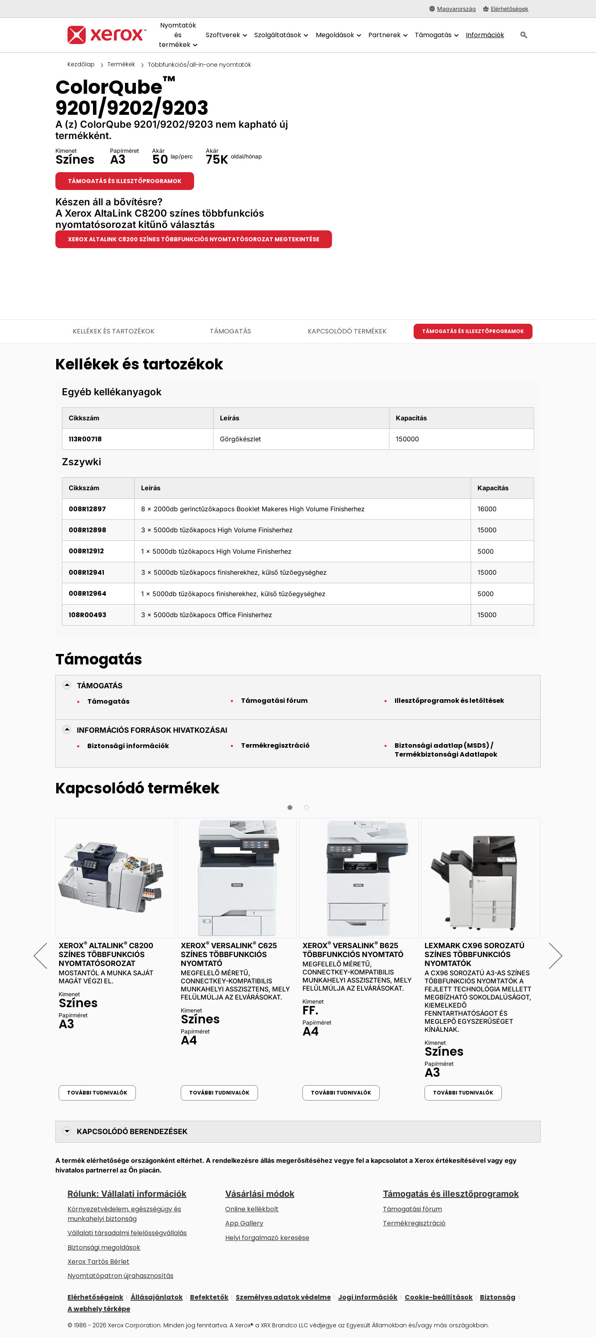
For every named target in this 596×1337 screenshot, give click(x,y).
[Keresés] (524, 35)
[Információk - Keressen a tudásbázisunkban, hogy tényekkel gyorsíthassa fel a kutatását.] (485, 35)
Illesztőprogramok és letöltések (449, 700)
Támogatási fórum (274, 700)
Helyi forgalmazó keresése (267, 1237)
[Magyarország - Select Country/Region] (452, 8)
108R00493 (87, 615)
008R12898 (87, 530)
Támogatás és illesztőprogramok (451, 1194)
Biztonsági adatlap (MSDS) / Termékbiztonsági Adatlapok (446, 750)
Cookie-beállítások (439, 1297)
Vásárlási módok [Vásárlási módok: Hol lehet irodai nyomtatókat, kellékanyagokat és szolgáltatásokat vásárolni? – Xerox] (259, 1194)
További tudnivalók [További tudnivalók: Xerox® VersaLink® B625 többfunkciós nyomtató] (341, 1092)
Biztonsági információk (128, 746)
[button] (46, 956)
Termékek (121, 64)
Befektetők (209, 1297)
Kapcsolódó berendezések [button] (132, 1131)
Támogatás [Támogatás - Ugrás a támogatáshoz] (230, 331)
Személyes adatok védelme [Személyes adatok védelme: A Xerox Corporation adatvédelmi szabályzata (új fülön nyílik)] (283, 1297)
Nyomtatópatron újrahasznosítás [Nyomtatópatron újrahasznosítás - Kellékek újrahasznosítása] (120, 1275)
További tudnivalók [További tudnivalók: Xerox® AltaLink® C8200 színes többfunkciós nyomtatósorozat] (97, 1092)
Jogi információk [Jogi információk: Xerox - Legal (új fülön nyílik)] (367, 1297)
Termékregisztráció (275, 745)
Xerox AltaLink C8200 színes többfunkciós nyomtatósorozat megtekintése (193, 239)
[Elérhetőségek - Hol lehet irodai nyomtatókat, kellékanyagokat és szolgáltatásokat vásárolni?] (505, 8)
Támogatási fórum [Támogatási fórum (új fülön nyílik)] (412, 1209)
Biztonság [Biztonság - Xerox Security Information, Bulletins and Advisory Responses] (498, 1297)
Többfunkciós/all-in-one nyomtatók (199, 65)
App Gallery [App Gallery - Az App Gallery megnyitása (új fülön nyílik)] (244, 1223)
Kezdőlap (81, 64)
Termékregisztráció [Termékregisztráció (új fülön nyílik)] (414, 1223)
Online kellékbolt (252, 1209)
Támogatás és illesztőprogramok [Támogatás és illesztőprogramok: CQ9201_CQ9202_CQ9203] (125, 181)
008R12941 (86, 572)
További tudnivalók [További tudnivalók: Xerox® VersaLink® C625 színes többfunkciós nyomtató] (219, 1092)
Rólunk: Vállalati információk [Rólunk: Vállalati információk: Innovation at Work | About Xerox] (127, 1194)
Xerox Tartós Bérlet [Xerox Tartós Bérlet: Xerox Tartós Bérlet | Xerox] (98, 1261)
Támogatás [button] (100, 685)
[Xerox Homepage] (107, 35)
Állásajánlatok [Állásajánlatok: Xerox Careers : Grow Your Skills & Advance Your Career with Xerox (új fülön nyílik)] (157, 1297)
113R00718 (85, 439)
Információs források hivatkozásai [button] (152, 730)
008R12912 (86, 551)
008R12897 (87, 509)
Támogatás (108, 701)
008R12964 (87, 593)
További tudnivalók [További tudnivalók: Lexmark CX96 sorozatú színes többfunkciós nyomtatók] (463, 1092)
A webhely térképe (99, 1309)
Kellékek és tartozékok (113, 331)
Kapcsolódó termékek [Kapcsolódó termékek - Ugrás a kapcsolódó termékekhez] (347, 331)
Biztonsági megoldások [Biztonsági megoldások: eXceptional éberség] (104, 1247)
